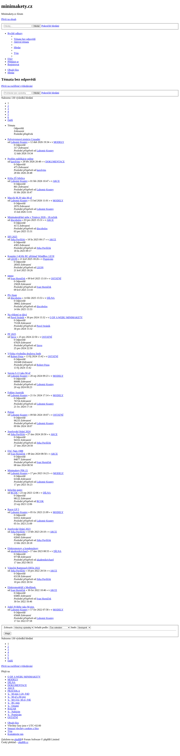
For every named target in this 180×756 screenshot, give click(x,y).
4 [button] (8, 111)
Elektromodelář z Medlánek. (22, 587)
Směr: (81, 627)
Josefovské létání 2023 (19, 529)
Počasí (11, 412)
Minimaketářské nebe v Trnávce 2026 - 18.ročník (32, 217)
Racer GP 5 (13, 509)
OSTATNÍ (56, 278)
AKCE (56, 181)
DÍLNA (51, 298)
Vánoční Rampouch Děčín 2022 (24, 568)
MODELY (58, 142)
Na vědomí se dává (17, 314)
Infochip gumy (15, 490)
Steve (13, 337)
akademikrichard (19, 551)
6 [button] (8, 117)
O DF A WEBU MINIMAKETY (66, 317)
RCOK (14, 492)
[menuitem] (25, 39)
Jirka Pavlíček (18, 239)
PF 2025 (12, 334)
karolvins (15, 161)
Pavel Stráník (17, 317)
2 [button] (8, 106)
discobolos (16, 220)
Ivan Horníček (18, 278)
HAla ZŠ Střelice (16, 178)
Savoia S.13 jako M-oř (19, 373)
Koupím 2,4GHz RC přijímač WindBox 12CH (31, 256)
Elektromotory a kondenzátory (23, 548)
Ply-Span (12, 295)
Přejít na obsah (8, 19)
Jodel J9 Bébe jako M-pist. (21, 606)
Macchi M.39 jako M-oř (20, 197)
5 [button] (8, 114)
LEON (14, 259)
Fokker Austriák (16, 392)
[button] (10, 120)
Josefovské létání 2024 (19, 431)
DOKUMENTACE (55, 161)
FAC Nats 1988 (15, 451)
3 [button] (8, 108)
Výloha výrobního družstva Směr (24, 353)
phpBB (17, 739)
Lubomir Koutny (19, 142)
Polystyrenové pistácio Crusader (24, 139)
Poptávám (48, 259)
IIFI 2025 (12, 236)
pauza (10, 275)
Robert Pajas (17, 356)
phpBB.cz (23, 742)
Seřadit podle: (52, 627)
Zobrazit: (19, 627)
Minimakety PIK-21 (18, 470)
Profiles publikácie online (20, 158)
